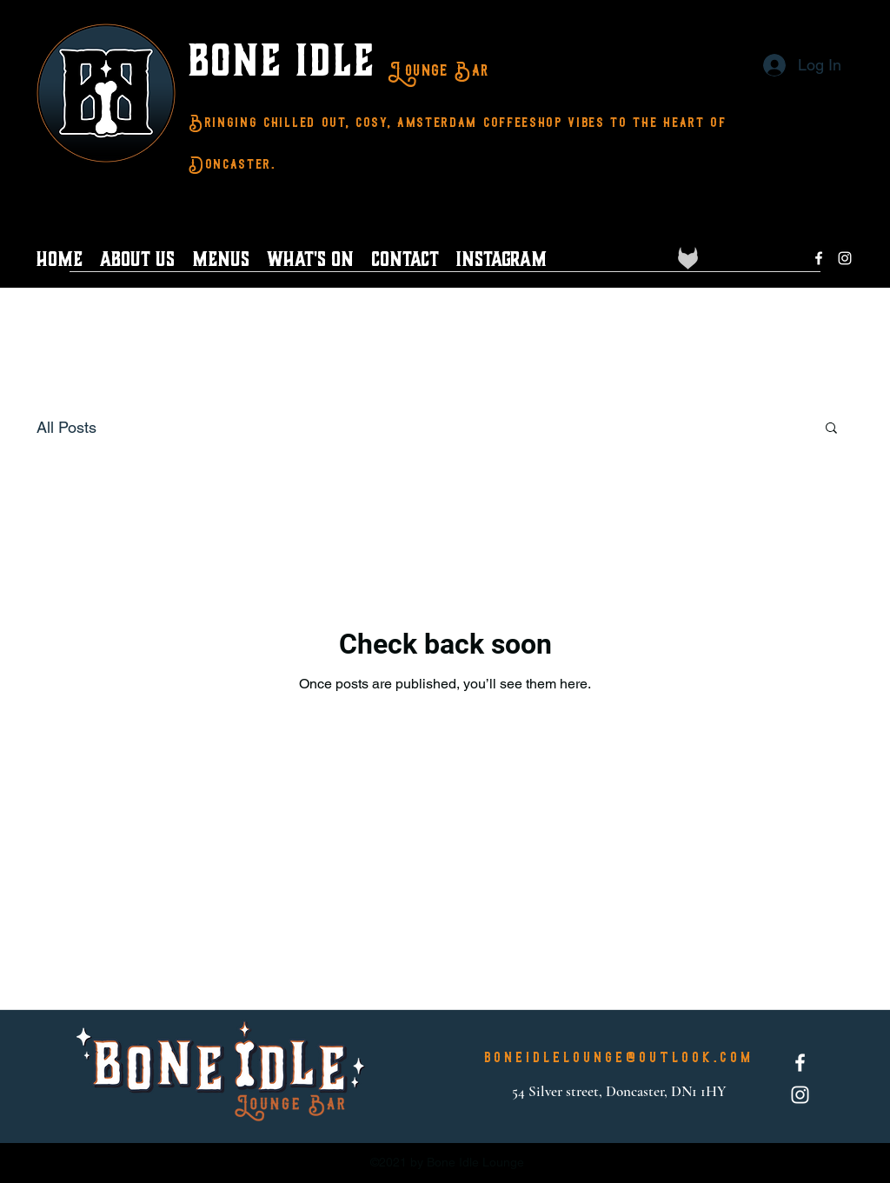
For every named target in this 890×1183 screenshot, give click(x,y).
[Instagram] (844, 258)
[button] (831, 429)
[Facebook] (818, 258)
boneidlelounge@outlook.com (619, 1057)
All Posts (66, 427)
